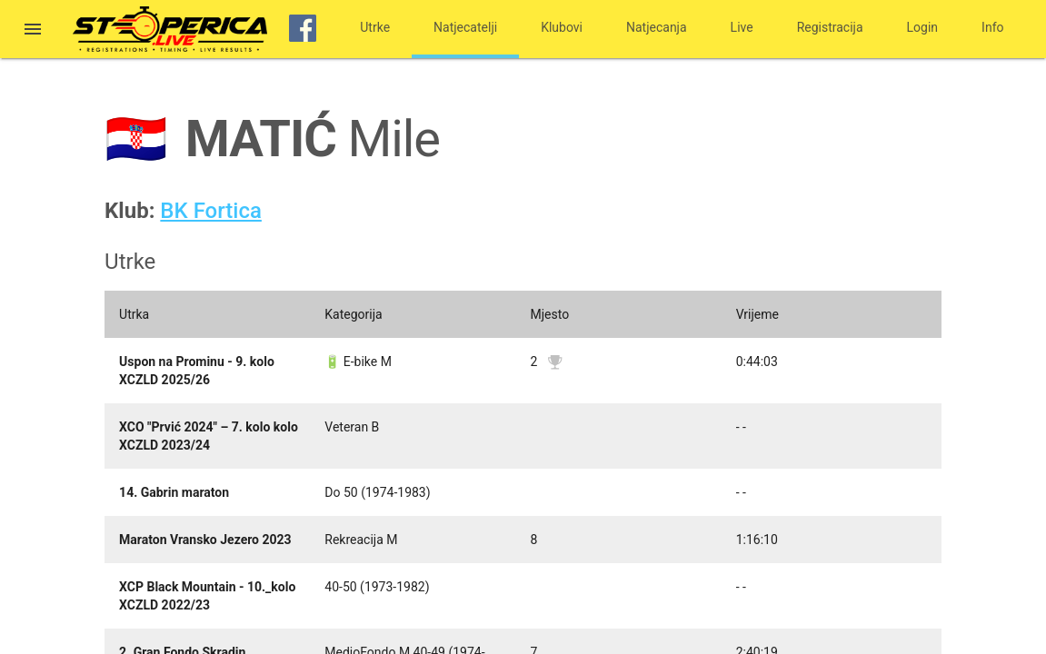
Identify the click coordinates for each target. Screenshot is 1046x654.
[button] (33, 31)
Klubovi (562, 27)
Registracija (830, 27)
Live (742, 27)
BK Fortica (211, 210)
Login (923, 27)
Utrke (375, 27)
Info (992, 27)
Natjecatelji (465, 27)
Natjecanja (656, 27)
